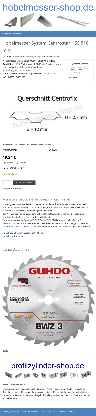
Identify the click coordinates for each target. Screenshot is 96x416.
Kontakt (63, 411)
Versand (23, 162)
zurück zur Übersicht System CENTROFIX (22, 233)
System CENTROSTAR (48, 56)
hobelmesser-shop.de (25, 56)
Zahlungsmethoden (10, 411)
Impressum (33, 411)
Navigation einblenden (11, 33)
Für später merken (11, 188)
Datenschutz (52, 411)
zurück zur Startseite (12, 236)
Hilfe (24, 411)
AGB (42, 411)
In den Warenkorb (24, 182)
